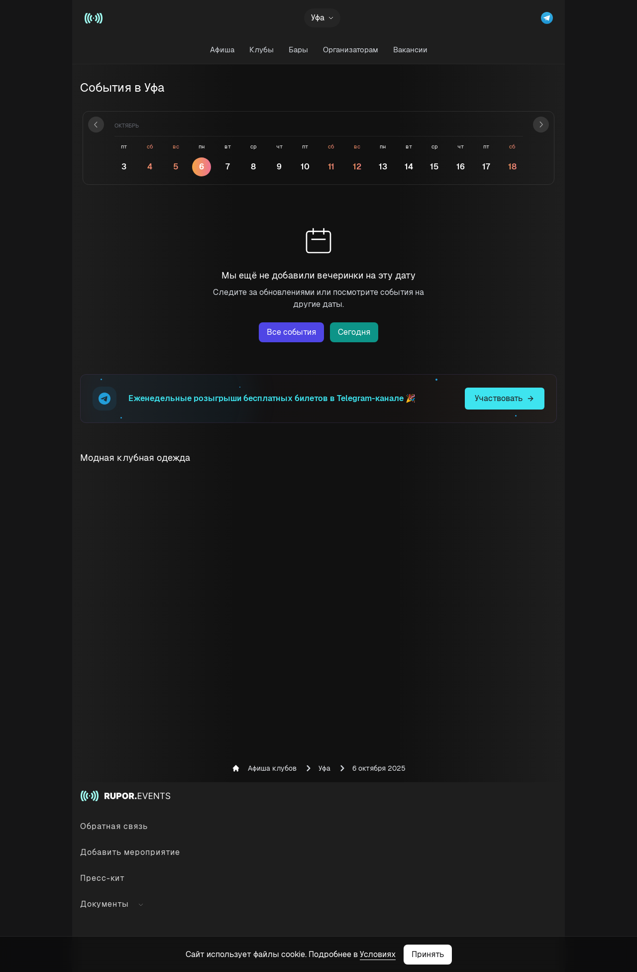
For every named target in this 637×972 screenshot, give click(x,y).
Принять (428, 954)
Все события (291, 332)
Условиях (378, 954)
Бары (298, 49)
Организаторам (350, 49)
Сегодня (354, 332)
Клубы (261, 49)
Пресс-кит (102, 878)
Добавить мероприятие (130, 852)
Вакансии (410, 49)
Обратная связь (114, 826)
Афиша (222, 49)
